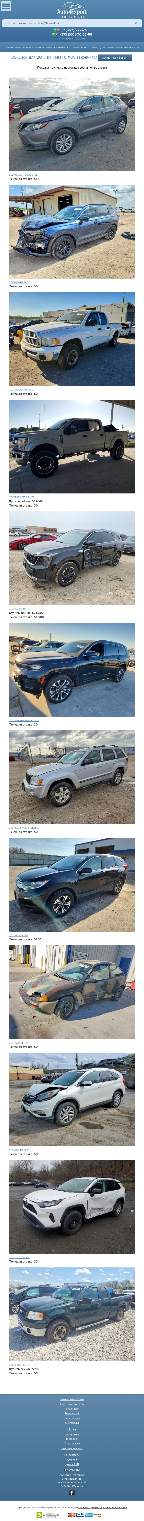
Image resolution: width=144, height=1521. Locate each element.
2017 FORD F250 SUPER (21, 497)
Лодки (72, 1429)
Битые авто (72, 1408)
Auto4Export (72, 9)
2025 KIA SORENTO (19, 608)
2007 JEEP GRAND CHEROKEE (24, 827)
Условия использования (115, 1507)
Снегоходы (72, 1422)
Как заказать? (72, 1455)
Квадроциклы (72, 1418)
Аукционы (72, 1459)
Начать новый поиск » (115, 57)
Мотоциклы (72, 1413)
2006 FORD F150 (18, 1364)
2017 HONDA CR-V (18, 935)
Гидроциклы (72, 1434)
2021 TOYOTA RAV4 (19, 1257)
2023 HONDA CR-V (19, 282)
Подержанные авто (72, 1404)
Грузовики (72, 1439)
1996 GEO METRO (18, 1042)
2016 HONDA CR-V (19, 1149)
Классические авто (72, 1448)
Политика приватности (90, 1507)
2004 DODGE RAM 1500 (21, 389)
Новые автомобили (72, 1399)
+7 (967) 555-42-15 (76, 30)
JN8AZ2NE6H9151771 (128, 47)
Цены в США (72, 1464)
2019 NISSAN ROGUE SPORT (24, 174)
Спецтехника (72, 1443)
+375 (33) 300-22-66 (76, 34)
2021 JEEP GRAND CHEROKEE (24, 720)
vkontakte (72, 1492)
